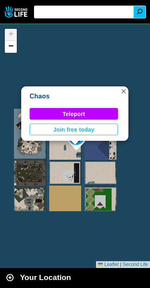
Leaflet (108, 264)
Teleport (74, 114)
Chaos (40, 96)
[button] (123, 91)
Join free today (73, 129)
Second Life (17, 12)
